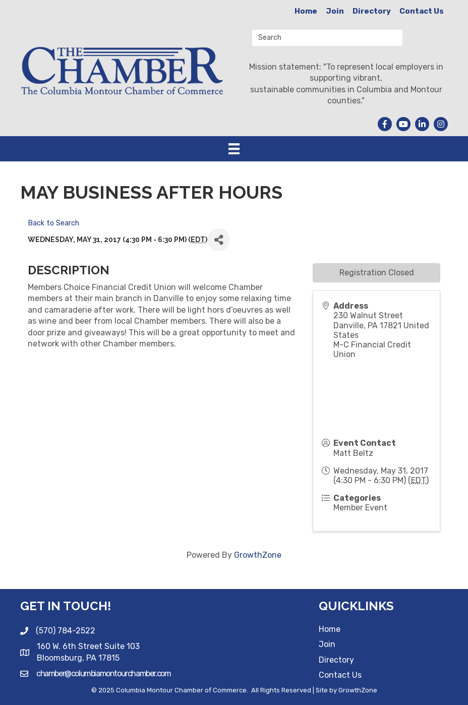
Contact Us (421, 11)
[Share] (218, 239)
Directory (372, 11)
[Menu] (234, 148)
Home (306, 11)
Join (335, 11)
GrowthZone (257, 555)
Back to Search (53, 223)
